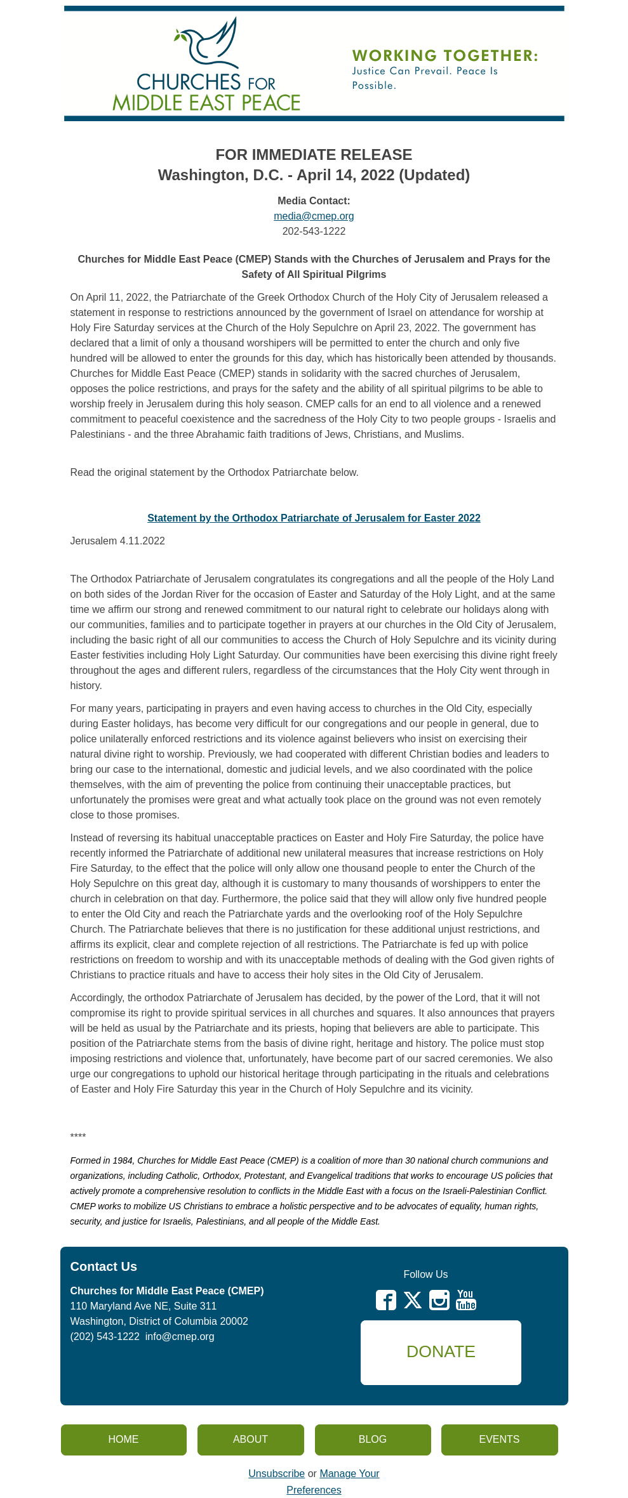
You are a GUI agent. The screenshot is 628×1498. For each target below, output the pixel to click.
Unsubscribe (276, 1473)
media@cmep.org (314, 216)
